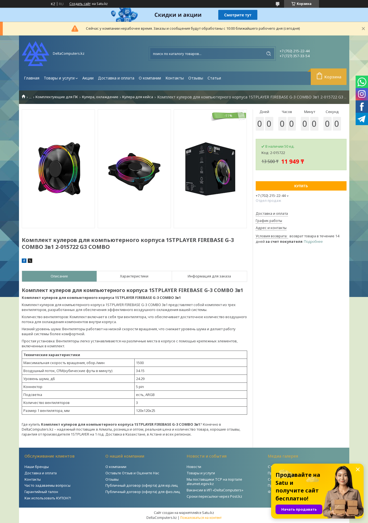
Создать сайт (80, 4)
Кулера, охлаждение (100, 97)
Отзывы (195, 78)
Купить (301, 186)
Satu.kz (208, 512)
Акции (88, 78)
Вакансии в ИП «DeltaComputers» (215, 490)
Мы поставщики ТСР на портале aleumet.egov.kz (214, 481)
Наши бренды (36, 466)
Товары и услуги (59, 78)
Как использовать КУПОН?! (47, 498)
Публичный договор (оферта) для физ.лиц (142, 491)
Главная (31, 78)
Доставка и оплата (116, 78)
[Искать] (268, 53)
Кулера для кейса (137, 97)
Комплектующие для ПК (57, 97)
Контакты (174, 78)
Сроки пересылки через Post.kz (214, 496)
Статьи (214, 78)
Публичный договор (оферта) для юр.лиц (141, 485)
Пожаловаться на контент (201, 517)
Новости (194, 466)
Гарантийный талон (41, 491)
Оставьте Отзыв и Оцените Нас (132, 472)
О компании (150, 78)
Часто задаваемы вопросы (47, 485)
